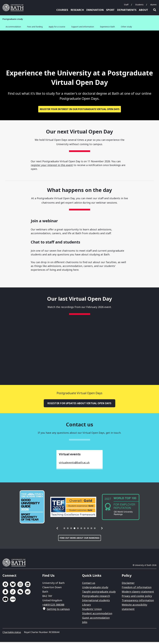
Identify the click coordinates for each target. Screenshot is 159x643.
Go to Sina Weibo (28, 593)
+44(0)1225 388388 (53, 605)
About (143, 10)
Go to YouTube (5, 600)
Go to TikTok (13, 593)
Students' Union (92, 610)
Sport (110, 10)
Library (86, 605)
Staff (126, 4)
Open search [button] (155, 10)
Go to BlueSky (13, 585)
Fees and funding (35, 26)
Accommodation (13, 26)
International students (96, 601)
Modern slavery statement (138, 592)
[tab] (64, 529)
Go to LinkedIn (28, 585)
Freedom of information (136, 588)
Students (139, 4)
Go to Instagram (20, 585)
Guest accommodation (96, 618)
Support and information (82, 26)
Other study (126, 26)
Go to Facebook (5, 585)
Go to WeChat (20, 593)
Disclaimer (128, 584)
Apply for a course (57, 26)
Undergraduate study (95, 588)
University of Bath (15, 563)
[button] (57, 529)
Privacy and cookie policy (137, 597)
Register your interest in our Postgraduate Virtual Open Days (79, 109)
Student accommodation (97, 614)
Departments (126, 10)
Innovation (95, 10)
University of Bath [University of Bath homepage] (14, 8)
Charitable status (12, 633)
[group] (32, 507)
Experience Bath (107, 26)
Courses (62, 10)
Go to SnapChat (5, 593)
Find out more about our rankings (79, 538)
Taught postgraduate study (99, 592)
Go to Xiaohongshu (13, 600)
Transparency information (138, 601)
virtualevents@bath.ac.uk (74, 463)
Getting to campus (58, 610)
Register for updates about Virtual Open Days (79, 404)
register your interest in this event (52, 165)
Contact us (88, 584)
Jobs (84, 623)
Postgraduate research (96, 597)
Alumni (153, 4)
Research (77, 10)
